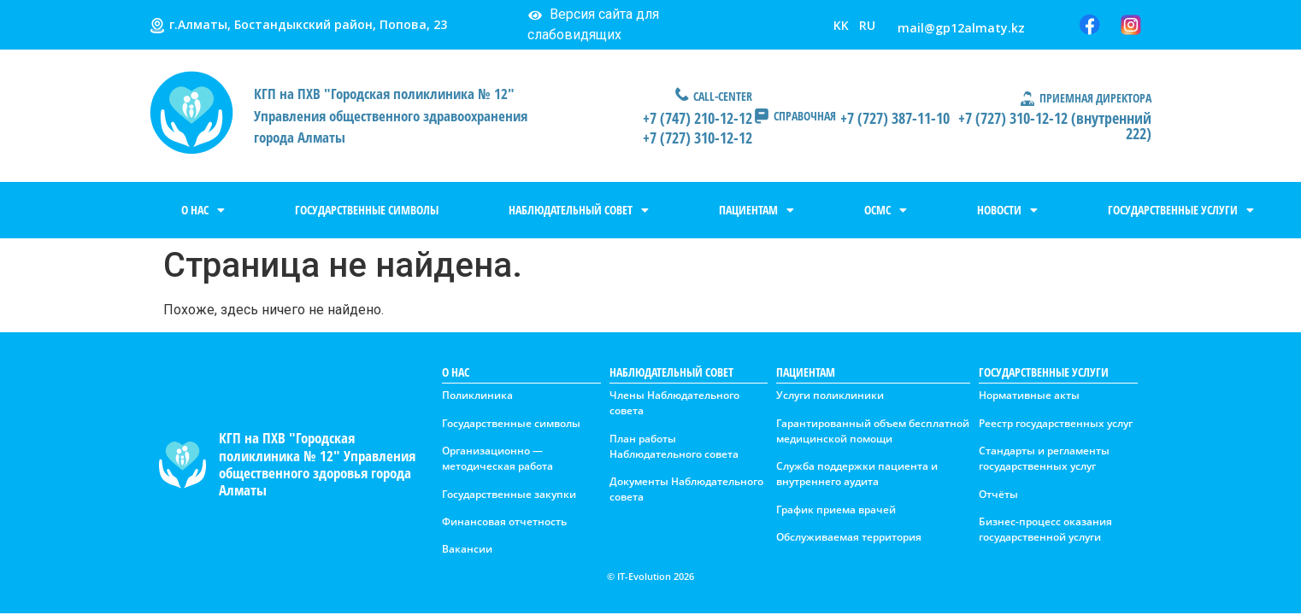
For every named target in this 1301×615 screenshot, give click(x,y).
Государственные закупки (509, 494)
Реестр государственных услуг (1056, 423)
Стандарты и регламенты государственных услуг (1044, 458)
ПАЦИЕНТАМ (756, 210)
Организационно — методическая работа (497, 458)
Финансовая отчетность (504, 521)
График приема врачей (836, 509)
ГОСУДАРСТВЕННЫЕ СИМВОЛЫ (367, 210)
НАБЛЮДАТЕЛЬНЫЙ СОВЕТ (579, 210)
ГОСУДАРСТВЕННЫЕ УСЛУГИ (1181, 210)
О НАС (203, 210)
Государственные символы (511, 423)
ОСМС (885, 210)
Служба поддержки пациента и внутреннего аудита (857, 474)
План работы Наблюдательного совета (674, 446)
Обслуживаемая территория (848, 537)
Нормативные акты (1029, 395)
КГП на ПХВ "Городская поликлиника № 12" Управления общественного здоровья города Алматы (317, 464)
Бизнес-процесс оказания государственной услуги (1045, 529)
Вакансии (467, 549)
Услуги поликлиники (830, 395)
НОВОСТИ (1007, 210)
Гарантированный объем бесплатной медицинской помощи (872, 431)
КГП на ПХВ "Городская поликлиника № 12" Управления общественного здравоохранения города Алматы (390, 115)
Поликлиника (477, 395)
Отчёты (998, 494)
